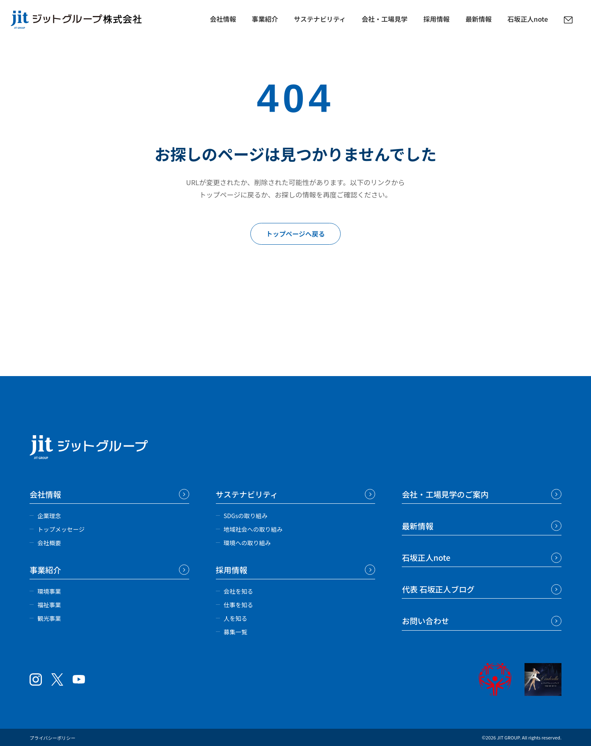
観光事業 (49, 618)
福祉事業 (49, 604)
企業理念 (49, 515)
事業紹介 (265, 18)
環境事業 (49, 591)
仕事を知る (238, 604)
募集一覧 (235, 631)
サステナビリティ (320, 18)
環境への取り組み (247, 542)
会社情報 (223, 18)
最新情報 (478, 18)
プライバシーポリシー (53, 738)
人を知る (235, 618)
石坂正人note (527, 18)
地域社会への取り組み (253, 529)
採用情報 (436, 18)
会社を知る (238, 591)
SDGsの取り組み (246, 515)
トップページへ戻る (295, 234)
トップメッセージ (61, 529)
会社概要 (49, 542)
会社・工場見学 (385, 18)
